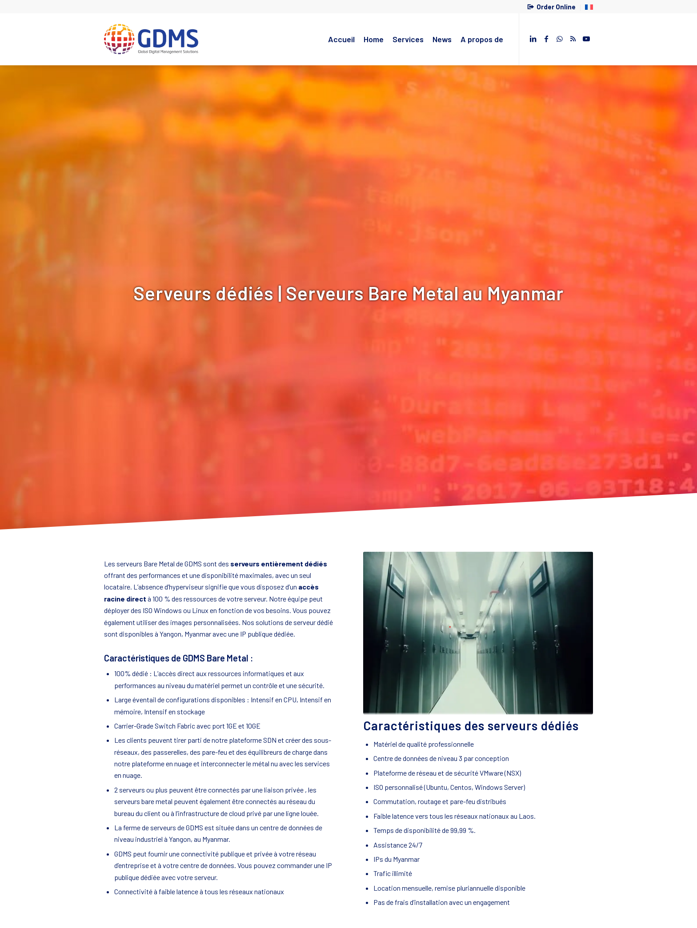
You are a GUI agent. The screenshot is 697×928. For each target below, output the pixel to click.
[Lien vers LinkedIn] (533, 38)
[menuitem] (551, 7)
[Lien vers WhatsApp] (559, 38)
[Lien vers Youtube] (586, 38)
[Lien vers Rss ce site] (573, 38)
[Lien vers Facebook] (546, 38)
